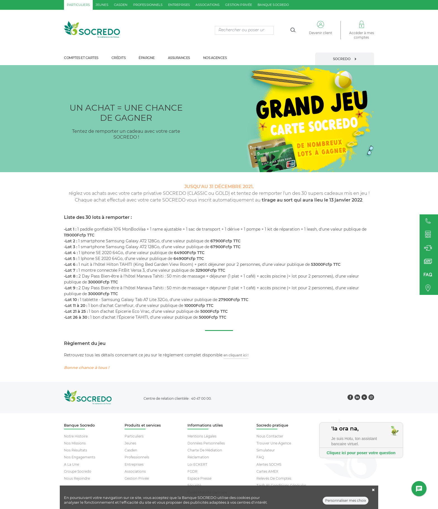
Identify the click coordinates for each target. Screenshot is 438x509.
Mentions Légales (201, 436)
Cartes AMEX (267, 471)
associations (208, 5)
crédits (118, 58)
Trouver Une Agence (273, 443)
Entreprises (134, 464)
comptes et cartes (81, 58)
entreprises (179, 5)
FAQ (260, 457)
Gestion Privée (137, 478)
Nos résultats (75, 450)
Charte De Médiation (204, 450)
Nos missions (75, 443)
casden (121, 5)
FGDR (192, 471)
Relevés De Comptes (273, 478)
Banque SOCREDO (273, 5)
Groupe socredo (77, 471)
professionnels (148, 5)
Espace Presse (199, 478)
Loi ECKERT (197, 464)
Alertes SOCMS (268, 464)
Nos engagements (79, 457)
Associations (135, 471)
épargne (147, 58)
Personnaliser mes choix (345, 500)
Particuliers (134, 436)
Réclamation (198, 457)
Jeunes (130, 443)
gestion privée (238, 5)
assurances (179, 58)
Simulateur (265, 450)
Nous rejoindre (77, 478)
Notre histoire (76, 436)
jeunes (102, 5)
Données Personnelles (206, 443)
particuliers (78, 5)
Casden (131, 450)
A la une (71, 464)
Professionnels (137, 457)
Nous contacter (269, 436)
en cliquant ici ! (235, 355)
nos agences (215, 58)
